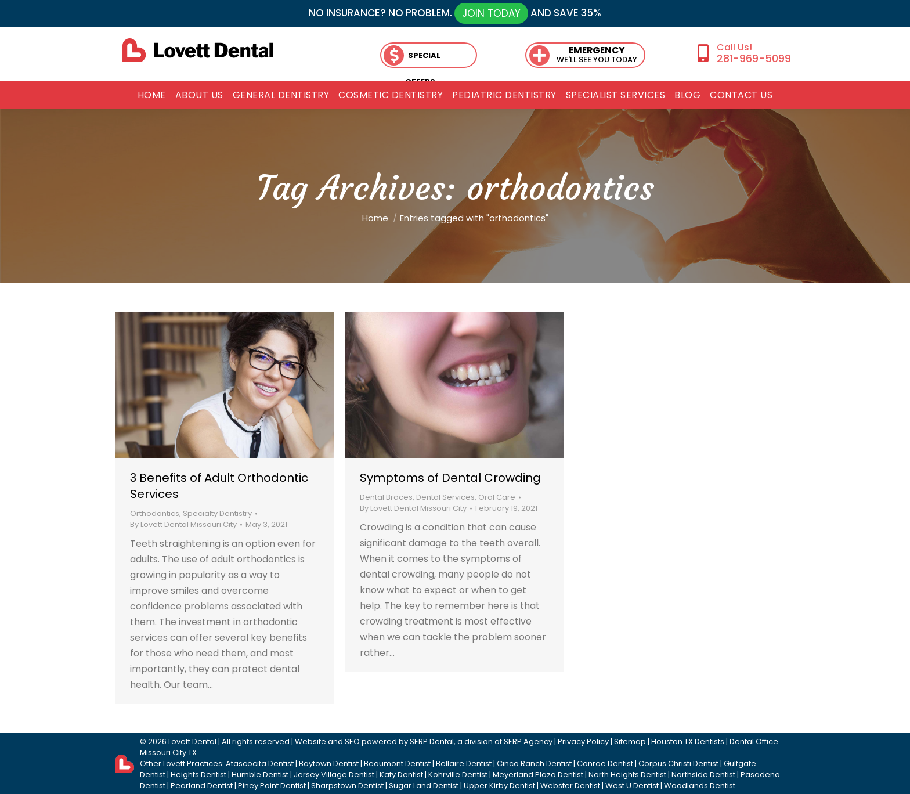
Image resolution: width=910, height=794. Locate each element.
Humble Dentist (260, 774)
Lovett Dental (192, 741)
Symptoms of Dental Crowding (450, 478)
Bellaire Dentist (464, 763)
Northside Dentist (703, 774)
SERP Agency (528, 741)
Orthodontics (154, 513)
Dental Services (445, 497)
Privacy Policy (583, 741)
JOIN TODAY (491, 13)
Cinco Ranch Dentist (534, 763)
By (183, 524)
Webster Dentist (570, 785)
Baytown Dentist (329, 763)
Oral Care (496, 497)
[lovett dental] (197, 50)
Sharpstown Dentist (347, 785)
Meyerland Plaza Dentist (538, 774)
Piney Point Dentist (272, 785)
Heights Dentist (198, 774)
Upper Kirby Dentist (499, 785)
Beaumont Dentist (397, 763)
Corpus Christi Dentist (678, 763)
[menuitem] (152, 95)
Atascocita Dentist (260, 763)
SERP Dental (432, 741)
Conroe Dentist (605, 763)
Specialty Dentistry (217, 513)
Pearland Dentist (202, 785)
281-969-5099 (754, 58)
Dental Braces (386, 497)
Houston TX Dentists (687, 741)
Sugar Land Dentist (423, 785)
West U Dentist (632, 785)
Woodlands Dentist (699, 785)
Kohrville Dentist (458, 774)
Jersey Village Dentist (334, 774)
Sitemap (630, 741)
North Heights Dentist (627, 774)
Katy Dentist (401, 774)
